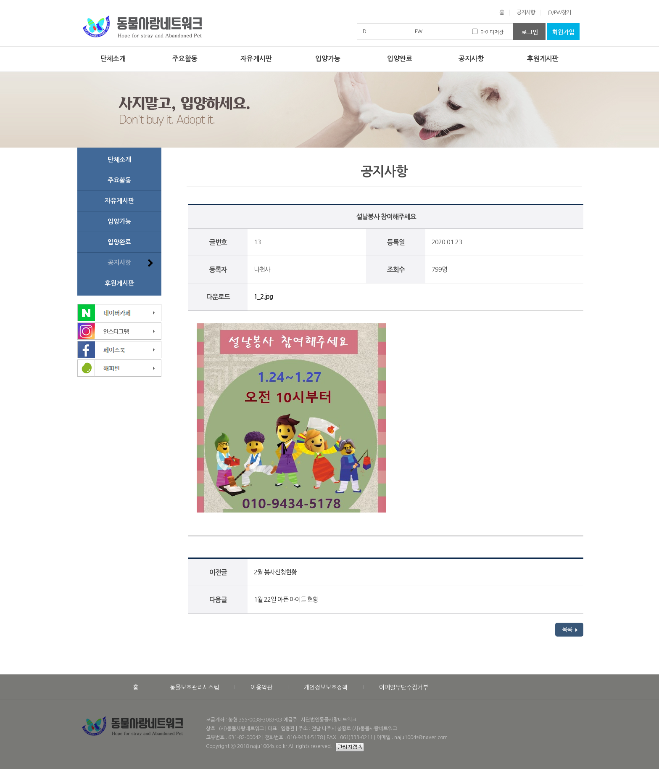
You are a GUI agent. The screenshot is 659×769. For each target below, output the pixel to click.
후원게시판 (543, 58)
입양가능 (327, 58)
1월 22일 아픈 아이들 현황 (286, 599)
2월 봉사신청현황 (275, 572)
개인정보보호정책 (326, 687)
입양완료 (399, 58)
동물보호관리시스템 (194, 687)
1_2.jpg (263, 296)
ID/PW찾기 (559, 12)
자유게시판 (256, 58)
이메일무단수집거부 (403, 687)
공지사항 (526, 12)
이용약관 (261, 687)
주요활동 (185, 58)
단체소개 (113, 58)
